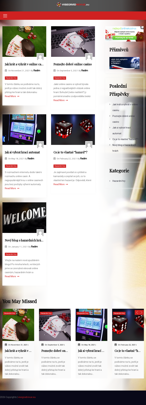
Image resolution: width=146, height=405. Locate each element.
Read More (12, 96)
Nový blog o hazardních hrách (24, 240)
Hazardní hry (11, 78)
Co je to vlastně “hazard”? (70, 152)
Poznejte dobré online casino (73, 64)
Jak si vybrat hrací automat (22, 152)
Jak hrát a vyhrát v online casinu (24, 64)
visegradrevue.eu (27, 397)
